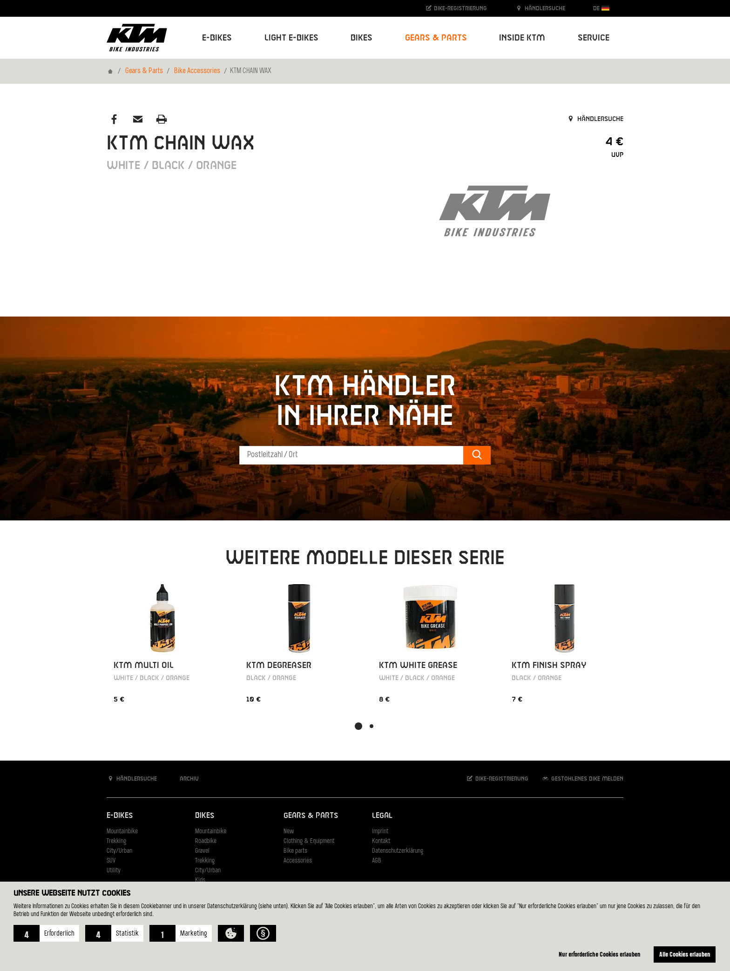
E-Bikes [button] (217, 37)
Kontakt (381, 841)
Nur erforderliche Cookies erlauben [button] (600, 954)
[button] (46, 933)
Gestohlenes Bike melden (582, 778)
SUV (111, 860)
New (289, 831)
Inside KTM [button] (522, 37)
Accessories (298, 860)
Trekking (116, 841)
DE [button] (601, 8)
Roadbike (205, 841)
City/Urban (119, 851)
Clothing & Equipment (309, 841)
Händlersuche (540, 8)
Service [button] (593, 37)
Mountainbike (122, 831)
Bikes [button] (361, 37)
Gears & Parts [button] (436, 37)
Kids (200, 880)
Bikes (204, 815)
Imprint (380, 831)
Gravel (202, 851)
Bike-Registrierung (456, 8)
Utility (114, 870)
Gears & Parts (144, 71)
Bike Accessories (197, 71)
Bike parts (295, 851)
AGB (376, 860)
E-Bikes (120, 815)
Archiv (184, 778)
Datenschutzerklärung (397, 851)
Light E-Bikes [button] (291, 37)
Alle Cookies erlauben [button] (684, 954)
